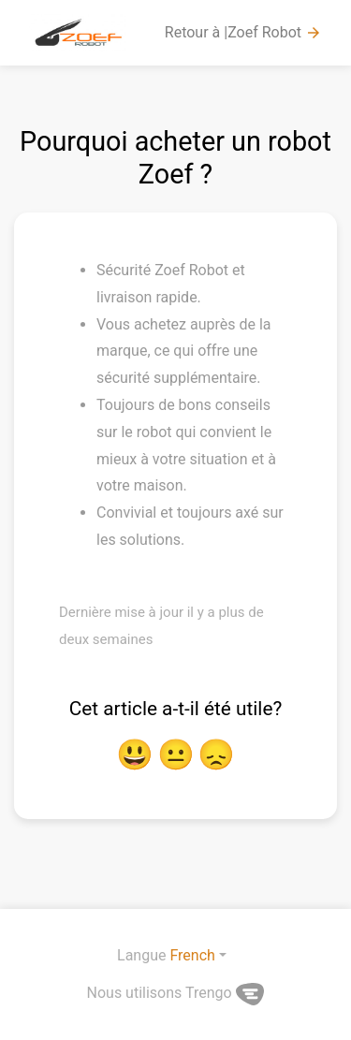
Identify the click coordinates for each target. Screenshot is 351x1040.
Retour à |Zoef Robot (243, 32)
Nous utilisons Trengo (176, 993)
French (191, 955)
